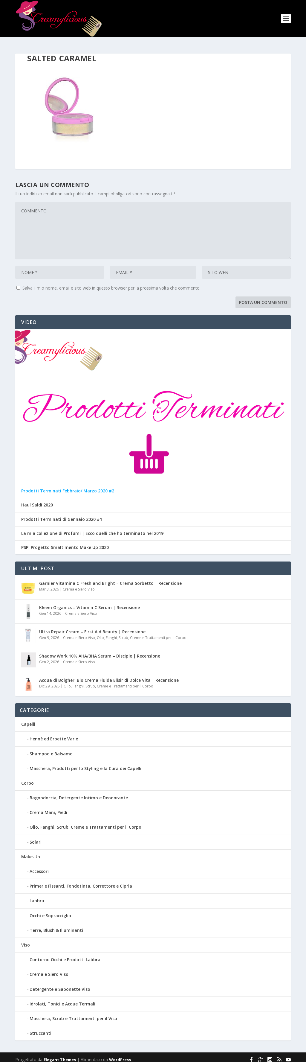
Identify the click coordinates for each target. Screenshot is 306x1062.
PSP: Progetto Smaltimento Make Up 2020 (65, 543)
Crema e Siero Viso (79, 584)
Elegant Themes (60, 1055)
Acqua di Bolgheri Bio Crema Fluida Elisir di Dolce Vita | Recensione (109, 675)
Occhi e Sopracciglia (50, 911)
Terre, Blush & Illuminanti (56, 926)
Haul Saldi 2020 (37, 500)
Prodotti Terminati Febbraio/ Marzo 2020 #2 (67, 486)
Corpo (27, 778)
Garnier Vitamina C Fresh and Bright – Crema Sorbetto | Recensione (110, 579)
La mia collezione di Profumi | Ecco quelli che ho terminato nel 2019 (92, 529)
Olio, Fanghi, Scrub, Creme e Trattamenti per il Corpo (141, 633)
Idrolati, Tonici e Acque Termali (62, 999)
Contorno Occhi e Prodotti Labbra (65, 955)
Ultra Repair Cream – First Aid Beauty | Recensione (92, 627)
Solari (36, 837)
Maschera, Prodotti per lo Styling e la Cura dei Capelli (85, 763)
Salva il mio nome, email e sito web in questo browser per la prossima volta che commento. (111, 283)
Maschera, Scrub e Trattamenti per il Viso (73, 1014)
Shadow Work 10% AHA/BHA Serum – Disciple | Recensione (99, 651)
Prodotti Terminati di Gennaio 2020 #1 (61, 514)
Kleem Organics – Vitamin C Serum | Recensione (89, 603)
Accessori (39, 867)
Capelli (28, 719)
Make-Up (30, 852)
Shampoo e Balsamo (51, 749)
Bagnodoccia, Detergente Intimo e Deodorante (79, 793)
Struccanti (40, 1028)
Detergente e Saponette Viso (60, 984)
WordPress (120, 1055)
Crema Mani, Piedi (48, 808)
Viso (25, 940)
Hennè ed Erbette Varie (54, 734)
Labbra (37, 896)
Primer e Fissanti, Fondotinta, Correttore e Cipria (81, 881)
